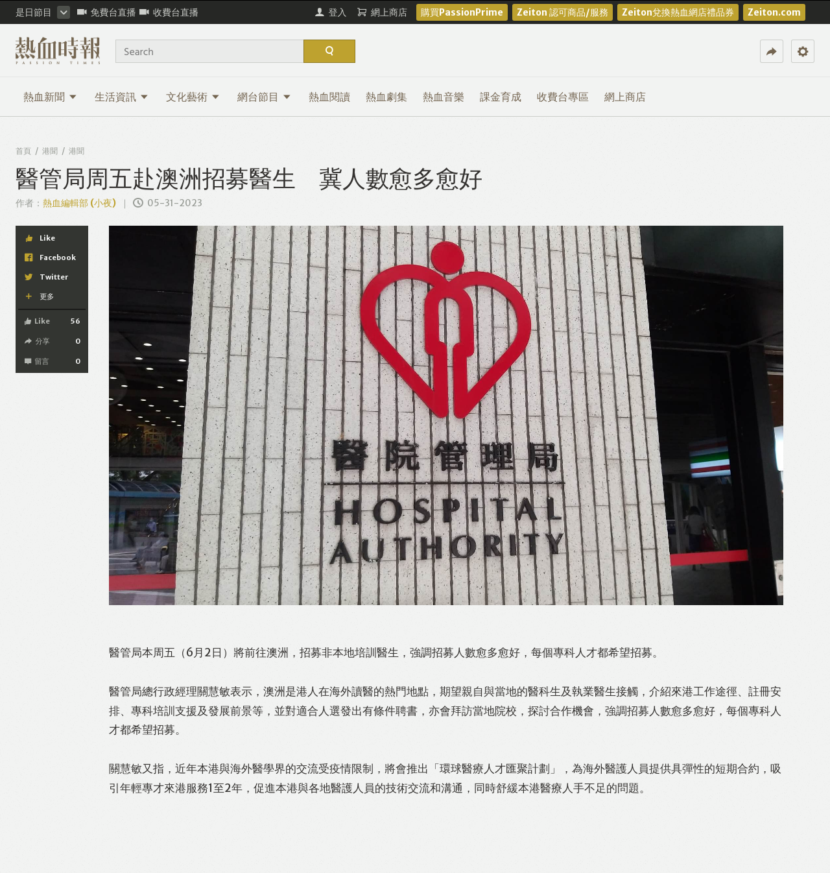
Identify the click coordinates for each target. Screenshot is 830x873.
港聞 (50, 151)
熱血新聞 (50, 96)
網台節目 (264, 96)
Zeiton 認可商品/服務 (562, 12)
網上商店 (625, 96)
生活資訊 (121, 96)
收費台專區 (563, 96)
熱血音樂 (443, 96)
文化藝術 (193, 96)
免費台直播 (106, 12)
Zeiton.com (774, 12)
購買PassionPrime (462, 12)
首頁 (23, 151)
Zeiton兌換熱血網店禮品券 (678, 12)
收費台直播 (168, 12)
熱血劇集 (386, 96)
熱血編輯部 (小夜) (79, 203)
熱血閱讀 (329, 96)
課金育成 (500, 96)
